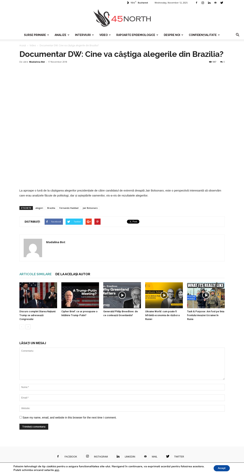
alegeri (39, 207)
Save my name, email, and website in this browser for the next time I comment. (69, 417)
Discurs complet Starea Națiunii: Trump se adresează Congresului (37, 315)
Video (105, 34)
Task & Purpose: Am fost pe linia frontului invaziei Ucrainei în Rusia (205, 315)
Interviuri (84, 34)
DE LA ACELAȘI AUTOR (72, 274)
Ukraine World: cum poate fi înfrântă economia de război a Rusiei (162, 315)
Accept (220, 468)
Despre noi (173, 34)
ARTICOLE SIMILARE (35, 274)
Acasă (22, 45)
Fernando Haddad (68, 207)
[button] (237, 35)
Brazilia (51, 207)
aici (69, 470)
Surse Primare (36, 34)
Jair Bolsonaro (90, 207)
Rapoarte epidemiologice (137, 34)
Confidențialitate (204, 34)
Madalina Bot (37, 61)
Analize (62, 34)
